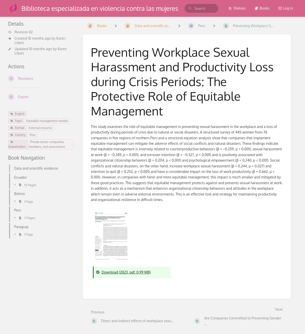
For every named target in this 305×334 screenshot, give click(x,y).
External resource (40, 128)
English (17, 114)
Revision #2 (20, 32)
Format (17, 128)
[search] (201, 8)
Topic (16, 121)
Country (17, 135)
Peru (33, 135)
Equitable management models (47, 121)
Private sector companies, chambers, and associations (46, 144)
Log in (285, 8)
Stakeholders (17, 145)
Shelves (237, 8)
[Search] (190, 8)
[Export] (41, 97)
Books (262, 8)
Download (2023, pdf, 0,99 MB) (126, 272)
